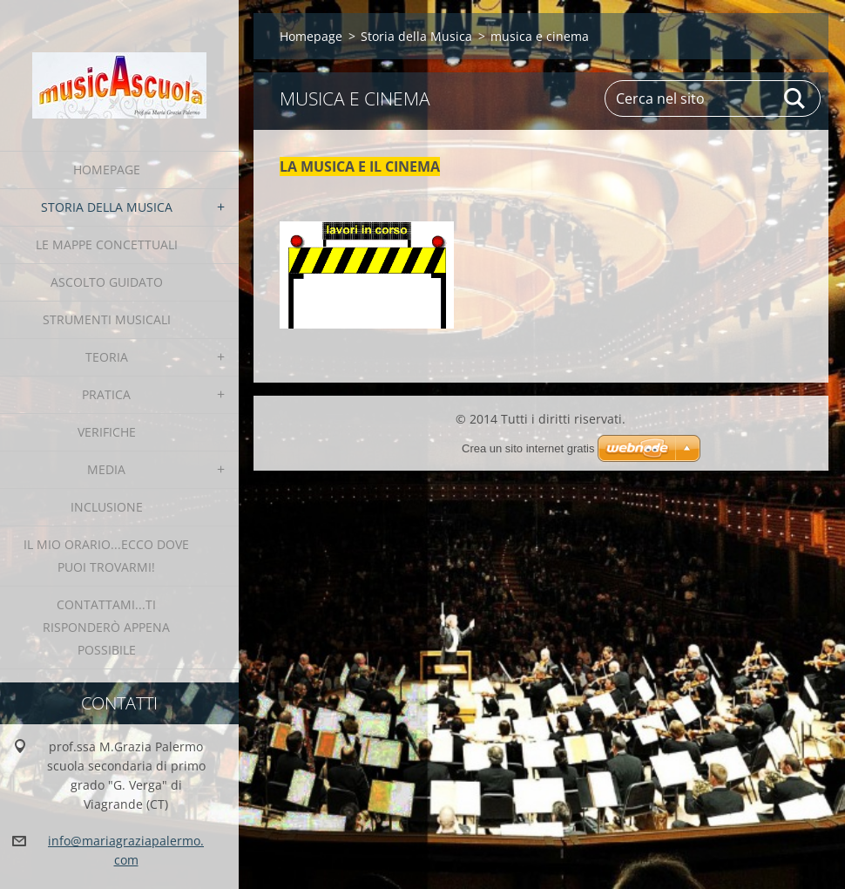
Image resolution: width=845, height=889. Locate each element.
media (106, 469)
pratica (106, 394)
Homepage (106, 169)
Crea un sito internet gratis (528, 448)
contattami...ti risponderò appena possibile (106, 627)
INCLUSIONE (107, 507)
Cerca (795, 98)
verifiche (107, 432)
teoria (106, 357)
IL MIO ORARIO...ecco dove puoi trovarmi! (106, 555)
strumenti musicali (107, 319)
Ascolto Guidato (107, 282)
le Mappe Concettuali (107, 244)
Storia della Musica (106, 207)
